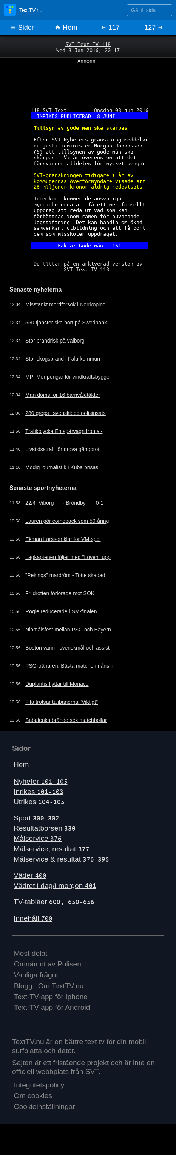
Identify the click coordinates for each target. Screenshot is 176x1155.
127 (154, 27)
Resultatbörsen (45, 833)
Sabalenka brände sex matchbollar (68, 726)
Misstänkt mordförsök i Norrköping (67, 309)
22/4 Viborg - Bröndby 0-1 (66, 508)
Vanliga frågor (36, 980)
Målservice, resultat (52, 854)
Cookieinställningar (44, 1112)
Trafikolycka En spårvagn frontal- (65, 436)
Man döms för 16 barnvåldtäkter (64, 400)
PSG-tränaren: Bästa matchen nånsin (71, 671)
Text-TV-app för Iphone (51, 1002)
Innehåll (33, 924)
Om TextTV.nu (61, 991)
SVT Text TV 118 (88, 44)
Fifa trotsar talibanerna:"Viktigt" (63, 708)
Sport (36, 823)
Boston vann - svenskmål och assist (69, 653)
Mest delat (31, 959)
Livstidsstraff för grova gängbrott (64, 454)
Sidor (22, 27)
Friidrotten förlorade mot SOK (61, 599)
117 (110, 27)
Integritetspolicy (39, 1090)
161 (116, 249)
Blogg (23, 991)
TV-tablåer (54, 907)
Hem (66, 27)
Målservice (38, 844)
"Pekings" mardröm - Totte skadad (67, 581)
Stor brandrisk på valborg (56, 346)
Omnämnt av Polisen (47, 969)
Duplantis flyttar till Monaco (58, 690)
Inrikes (38, 797)
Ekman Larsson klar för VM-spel (64, 545)
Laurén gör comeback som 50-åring (68, 527)
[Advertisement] (88, 83)
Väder (30, 881)
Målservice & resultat (61, 864)
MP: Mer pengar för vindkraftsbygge (69, 382)
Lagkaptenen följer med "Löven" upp (69, 563)
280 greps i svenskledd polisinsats (67, 418)
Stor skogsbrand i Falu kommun (64, 364)
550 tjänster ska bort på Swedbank (68, 327)
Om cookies (33, 1101)
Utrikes (39, 807)
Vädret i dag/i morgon (55, 891)
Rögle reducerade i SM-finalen (62, 617)
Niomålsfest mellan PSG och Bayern (70, 635)
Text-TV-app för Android (52, 1013)
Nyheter (41, 787)
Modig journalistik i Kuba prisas (63, 472)
